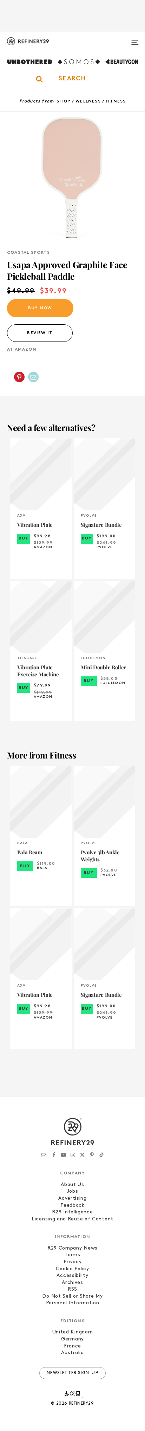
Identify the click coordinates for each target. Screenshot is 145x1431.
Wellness (88, 101)
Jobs (72, 1191)
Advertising (72, 1198)
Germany (72, 1339)
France (72, 1346)
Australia (72, 1353)
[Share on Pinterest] (19, 377)
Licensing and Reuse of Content (72, 1219)
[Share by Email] (33, 377)
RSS (72, 1289)
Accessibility (72, 1275)
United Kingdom (72, 1332)
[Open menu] (135, 39)
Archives (72, 1282)
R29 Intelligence (72, 1212)
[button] (72, 78)
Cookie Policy (72, 1269)
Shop (64, 101)
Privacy (73, 1262)
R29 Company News (72, 1248)
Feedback (72, 1205)
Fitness (116, 101)
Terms (72, 1255)
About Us (72, 1184)
